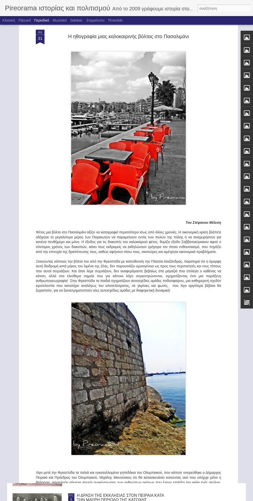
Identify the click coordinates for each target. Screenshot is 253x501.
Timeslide (115, 20)
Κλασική (8, 20)
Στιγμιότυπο (95, 20)
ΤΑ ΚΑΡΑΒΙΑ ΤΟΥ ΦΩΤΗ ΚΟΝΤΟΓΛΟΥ (111, 439)
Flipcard (25, 20)
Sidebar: (76, 20)
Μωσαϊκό (60, 20)
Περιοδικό (41, 20)
